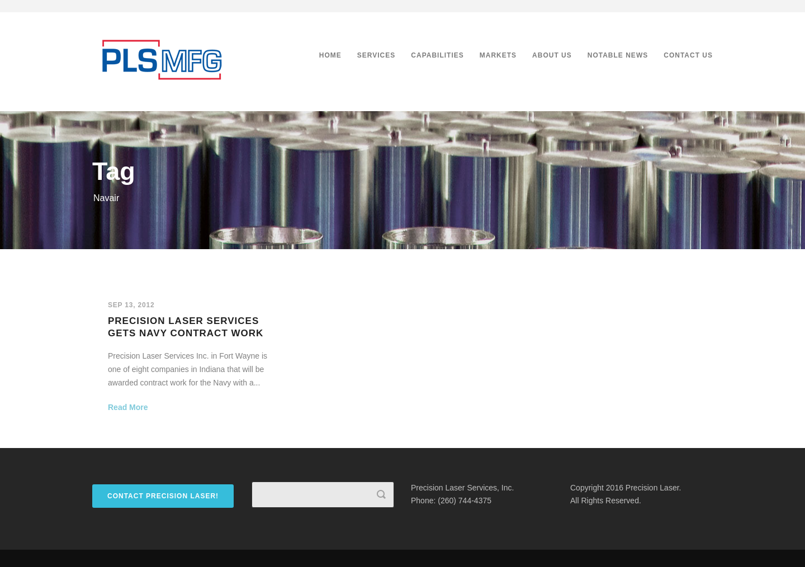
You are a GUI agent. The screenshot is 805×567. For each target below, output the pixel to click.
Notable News (618, 55)
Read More (128, 407)
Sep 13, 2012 (131, 305)
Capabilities (437, 55)
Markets (498, 55)
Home (330, 55)
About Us (552, 55)
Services (376, 55)
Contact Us (688, 55)
